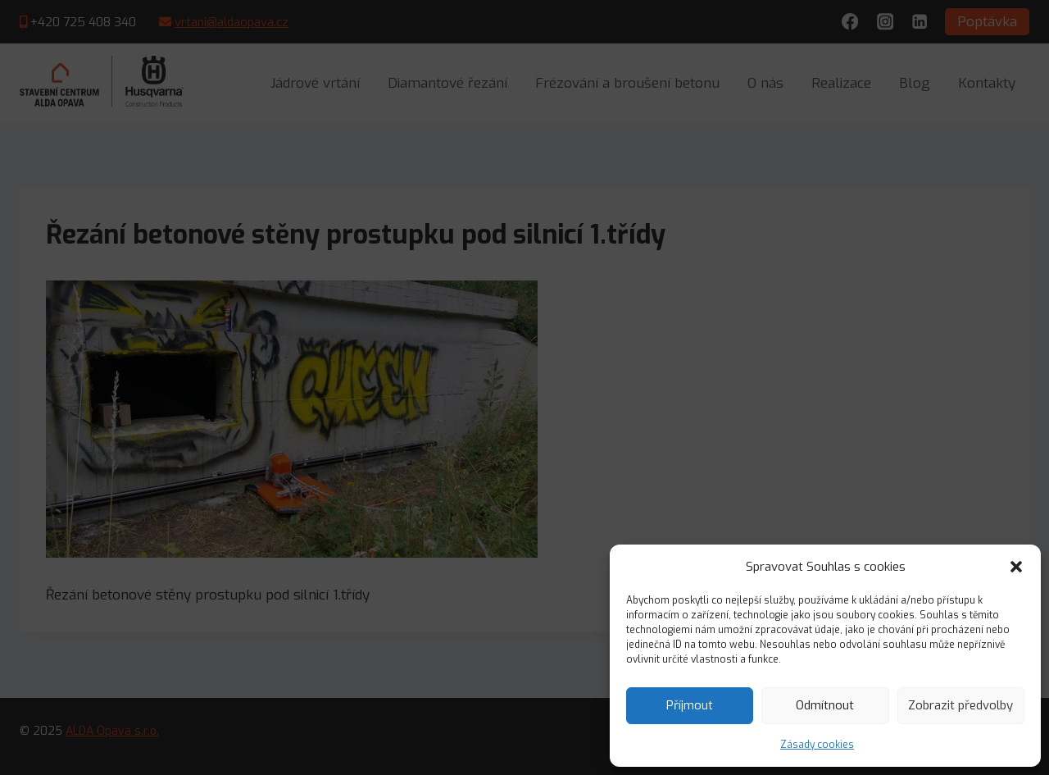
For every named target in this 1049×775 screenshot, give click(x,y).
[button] (1016, 566)
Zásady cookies (817, 744)
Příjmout (689, 705)
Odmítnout (825, 705)
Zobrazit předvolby (960, 705)
